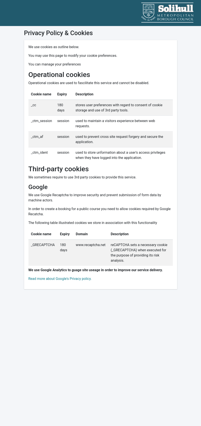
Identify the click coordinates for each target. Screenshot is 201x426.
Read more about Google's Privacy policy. (60, 279)
